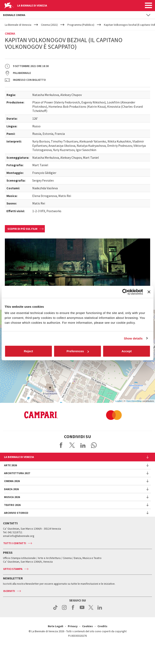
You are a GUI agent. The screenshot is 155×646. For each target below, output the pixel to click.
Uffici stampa (12, 569)
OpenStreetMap (134, 401)
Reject (28, 351)
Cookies (87, 626)
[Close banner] (149, 291)
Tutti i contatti (14, 543)
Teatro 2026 (12, 505)
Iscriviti (9, 591)
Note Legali (55, 626)
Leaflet (118, 401)
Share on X (72, 445)
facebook (73, 609)
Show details (133, 338)
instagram (64, 609)
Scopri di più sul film (22, 229)
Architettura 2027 (17, 473)
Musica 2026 (12, 497)
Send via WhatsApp (94, 445)
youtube (82, 609)
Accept (126, 351)
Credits (102, 626)
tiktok (55, 609)
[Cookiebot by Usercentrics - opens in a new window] (125, 292)
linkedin (100, 609)
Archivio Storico (16, 513)
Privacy (73, 626)
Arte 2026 (10, 465)
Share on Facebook (61, 445)
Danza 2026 (11, 489)
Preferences (78, 351)
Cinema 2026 (12, 481)
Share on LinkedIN (83, 445)
